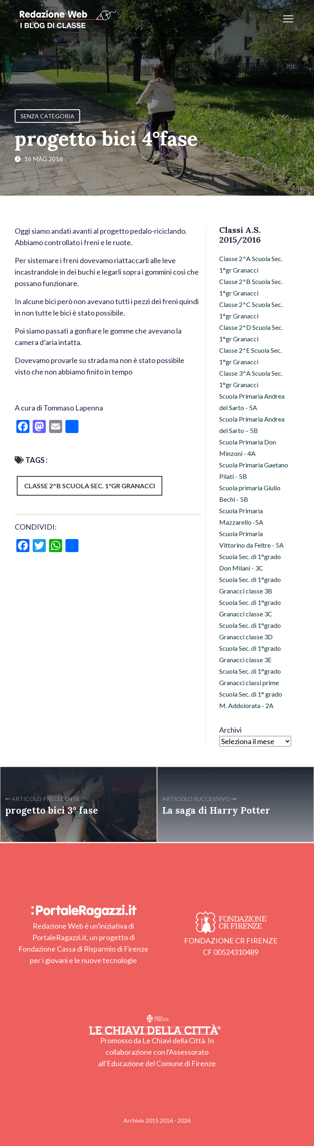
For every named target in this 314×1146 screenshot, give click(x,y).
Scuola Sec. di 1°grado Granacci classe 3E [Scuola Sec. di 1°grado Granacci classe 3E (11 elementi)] (250, 653)
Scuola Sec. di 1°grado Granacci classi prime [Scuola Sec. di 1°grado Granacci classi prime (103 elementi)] (250, 676)
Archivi (230, 729)
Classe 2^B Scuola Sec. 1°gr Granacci (89, 486)
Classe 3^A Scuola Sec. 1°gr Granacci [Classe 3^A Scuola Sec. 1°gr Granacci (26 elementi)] (251, 378)
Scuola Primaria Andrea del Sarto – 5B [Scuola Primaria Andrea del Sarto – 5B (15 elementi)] (252, 424)
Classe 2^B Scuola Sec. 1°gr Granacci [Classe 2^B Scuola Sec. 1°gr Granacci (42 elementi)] (251, 287)
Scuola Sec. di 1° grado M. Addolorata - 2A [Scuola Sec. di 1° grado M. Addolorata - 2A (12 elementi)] (250, 699)
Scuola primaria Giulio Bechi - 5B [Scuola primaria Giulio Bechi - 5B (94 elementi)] (249, 493)
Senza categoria (47, 116)
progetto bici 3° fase (51, 810)
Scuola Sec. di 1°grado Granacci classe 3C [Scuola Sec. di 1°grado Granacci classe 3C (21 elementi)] (250, 608)
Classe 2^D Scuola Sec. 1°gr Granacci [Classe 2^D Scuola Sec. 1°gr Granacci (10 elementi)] (251, 333)
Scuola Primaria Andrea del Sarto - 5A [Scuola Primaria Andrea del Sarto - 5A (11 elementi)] (252, 401)
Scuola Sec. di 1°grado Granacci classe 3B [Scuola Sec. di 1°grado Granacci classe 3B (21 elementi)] (250, 585)
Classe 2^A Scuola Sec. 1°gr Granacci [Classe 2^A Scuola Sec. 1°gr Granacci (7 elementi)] (251, 264)
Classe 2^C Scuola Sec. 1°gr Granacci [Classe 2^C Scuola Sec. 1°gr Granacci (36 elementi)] (251, 310)
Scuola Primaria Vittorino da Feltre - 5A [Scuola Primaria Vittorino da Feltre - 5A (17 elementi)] (251, 539)
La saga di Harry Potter (216, 810)
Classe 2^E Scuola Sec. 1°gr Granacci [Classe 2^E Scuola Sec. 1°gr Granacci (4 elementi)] (250, 355)
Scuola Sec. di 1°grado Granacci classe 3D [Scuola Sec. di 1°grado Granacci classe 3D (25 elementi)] (250, 631)
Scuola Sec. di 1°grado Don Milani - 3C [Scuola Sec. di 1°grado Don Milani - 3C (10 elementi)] (250, 562)
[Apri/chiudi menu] (288, 19)
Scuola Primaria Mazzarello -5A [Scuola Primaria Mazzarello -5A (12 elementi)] (241, 516)
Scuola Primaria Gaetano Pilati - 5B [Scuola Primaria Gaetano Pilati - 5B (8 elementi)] (253, 470)
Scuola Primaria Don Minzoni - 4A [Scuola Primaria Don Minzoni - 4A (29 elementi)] (247, 447)
